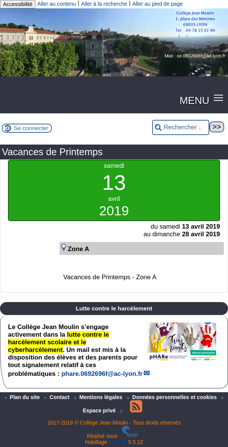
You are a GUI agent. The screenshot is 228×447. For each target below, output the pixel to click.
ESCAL (118, 442)
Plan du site (23, 397)
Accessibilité (17, 4)
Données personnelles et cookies (172, 397)
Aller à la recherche (104, 4)
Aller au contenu (56, 4)
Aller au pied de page (157, 4)
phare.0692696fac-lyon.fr (102, 373)
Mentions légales (99, 397)
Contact (57, 397)
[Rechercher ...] (180, 127)
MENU (194, 100)
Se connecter (31, 128)
